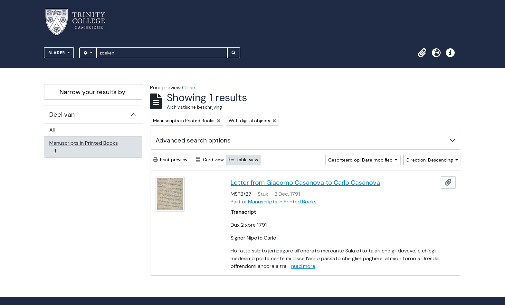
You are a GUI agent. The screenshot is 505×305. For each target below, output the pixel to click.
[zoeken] (161, 52)
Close (188, 87)
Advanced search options (193, 140)
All (52, 129)
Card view (210, 159)
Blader (57, 52)
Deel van (62, 114)
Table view (243, 159)
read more (303, 266)
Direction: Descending (430, 160)
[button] (422, 53)
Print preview (170, 159)
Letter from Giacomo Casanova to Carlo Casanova (305, 182)
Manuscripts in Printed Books (83, 147)
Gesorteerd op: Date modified (361, 160)
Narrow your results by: (93, 92)
